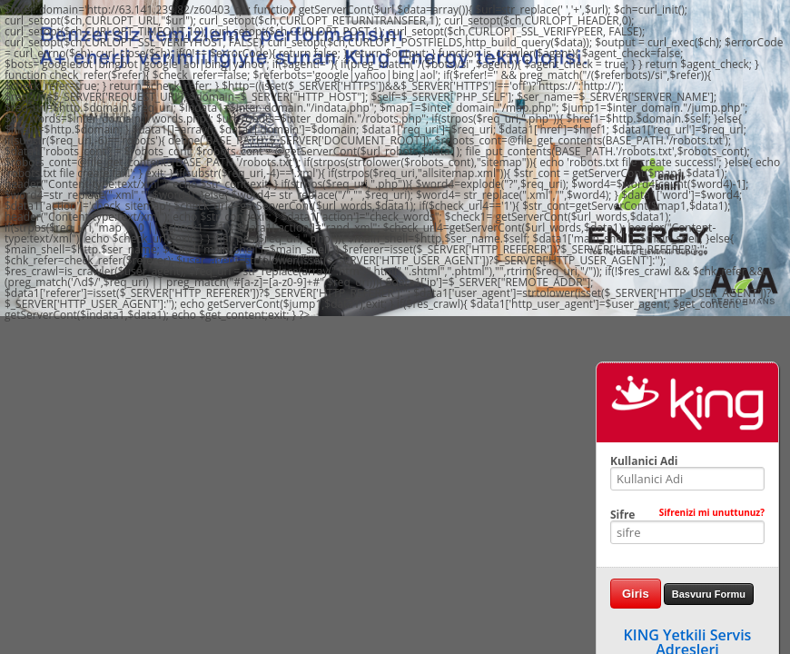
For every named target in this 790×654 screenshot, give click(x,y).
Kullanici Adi (643, 461)
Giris (635, 593)
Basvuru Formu (709, 594)
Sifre (687, 515)
